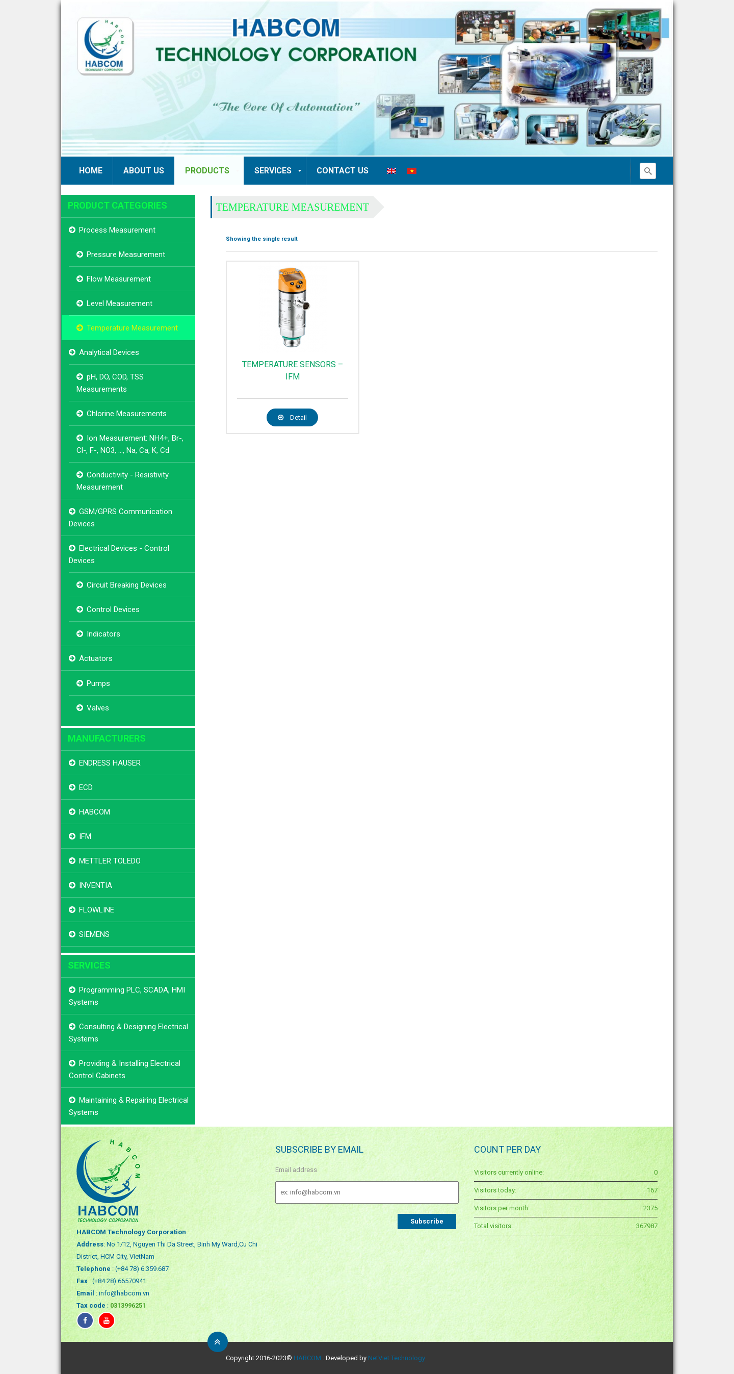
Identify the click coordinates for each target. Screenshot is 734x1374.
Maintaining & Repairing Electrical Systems (129, 1106)
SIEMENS (94, 934)
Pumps (98, 683)
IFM (85, 836)
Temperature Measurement (293, 207)
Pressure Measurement (126, 254)
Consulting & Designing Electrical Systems (128, 1033)
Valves (98, 708)
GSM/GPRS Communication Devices (120, 517)
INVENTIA (95, 885)
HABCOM (94, 812)
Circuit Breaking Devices (127, 585)
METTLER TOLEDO (110, 861)
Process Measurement (117, 230)
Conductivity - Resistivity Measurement (122, 481)
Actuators (96, 658)
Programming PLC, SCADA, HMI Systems (127, 996)
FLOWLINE (96, 909)
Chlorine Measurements (127, 413)
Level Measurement (119, 303)
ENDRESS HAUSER (110, 763)
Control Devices (113, 609)
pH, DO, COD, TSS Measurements (110, 383)
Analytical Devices (109, 352)
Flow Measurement (119, 279)
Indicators (103, 634)
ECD (86, 787)
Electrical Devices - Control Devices (119, 554)
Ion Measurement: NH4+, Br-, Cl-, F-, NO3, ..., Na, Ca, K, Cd (130, 444)
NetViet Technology (396, 1358)
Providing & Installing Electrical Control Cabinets (124, 1069)
